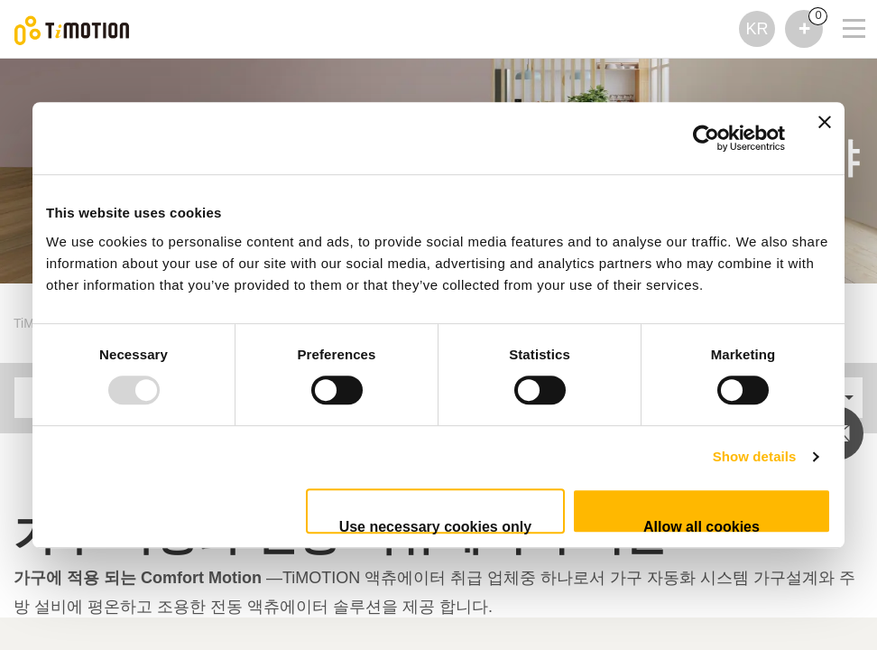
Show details (755, 456)
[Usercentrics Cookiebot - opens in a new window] (706, 138)
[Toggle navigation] (843, 23)
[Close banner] (824, 138)
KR (756, 29)
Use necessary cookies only (435, 526)
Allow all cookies (701, 526)
